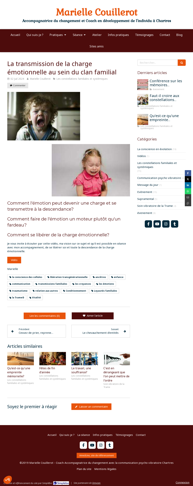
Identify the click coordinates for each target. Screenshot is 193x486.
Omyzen (96, 483)
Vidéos (141, 156)
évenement (144, 213)
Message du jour (147, 185)
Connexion (182, 482)
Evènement (144, 192)
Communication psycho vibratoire (159, 178)
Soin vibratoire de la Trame (155, 206)
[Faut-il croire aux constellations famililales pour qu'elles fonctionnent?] (142, 99)
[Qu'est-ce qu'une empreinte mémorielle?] (142, 119)
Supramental (145, 199)
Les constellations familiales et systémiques (157, 165)
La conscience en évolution (154, 149)
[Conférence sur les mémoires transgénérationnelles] (142, 84)
